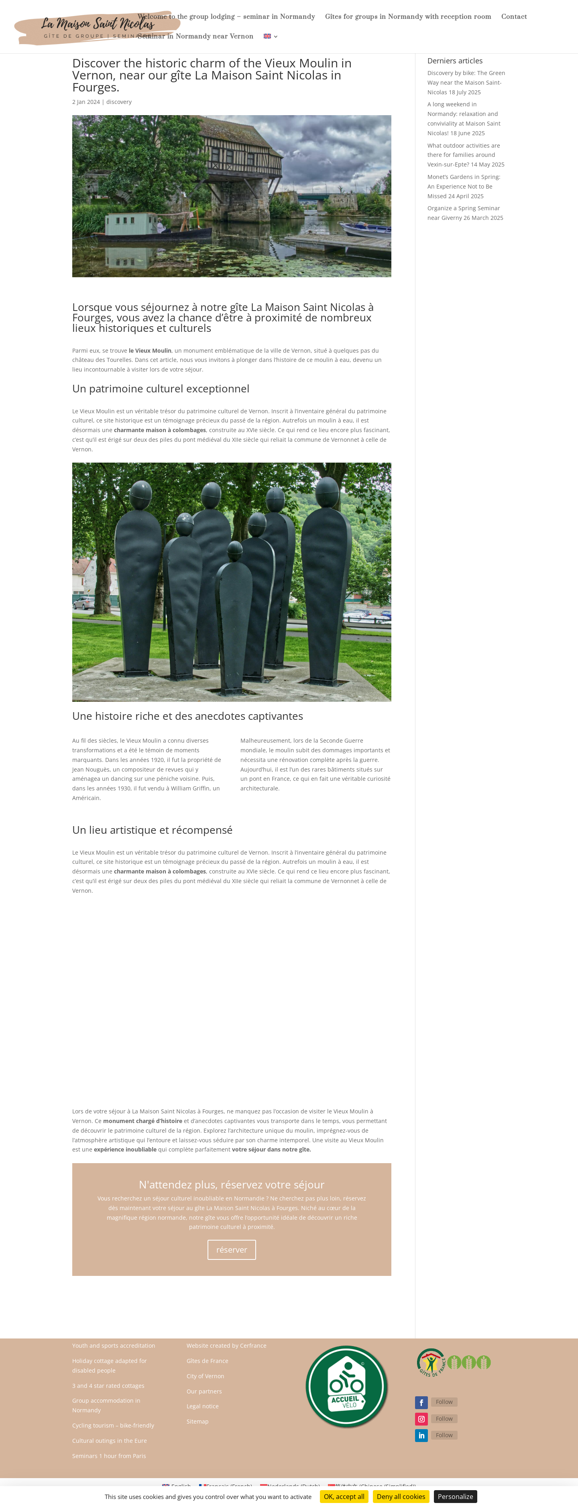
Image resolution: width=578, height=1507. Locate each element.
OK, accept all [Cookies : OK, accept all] (344, 1496)
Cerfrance (253, 1345)
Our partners (204, 1391)
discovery (119, 102)
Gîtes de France (207, 1361)
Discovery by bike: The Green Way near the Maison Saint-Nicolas (466, 82)
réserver (231, 1249)
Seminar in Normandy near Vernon (196, 37)
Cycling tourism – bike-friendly (113, 1425)
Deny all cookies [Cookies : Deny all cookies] (401, 1496)
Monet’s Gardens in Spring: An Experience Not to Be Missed (464, 186)
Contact (514, 17)
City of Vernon (205, 1376)
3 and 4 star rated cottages (108, 1385)
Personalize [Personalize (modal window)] (455, 1496)
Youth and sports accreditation (113, 1345)
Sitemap (198, 1421)
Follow (444, 1401)
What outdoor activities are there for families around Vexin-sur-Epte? (463, 155)
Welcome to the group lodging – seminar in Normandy (226, 17)
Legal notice (203, 1406)
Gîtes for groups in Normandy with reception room (408, 17)
